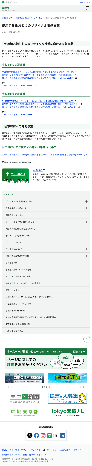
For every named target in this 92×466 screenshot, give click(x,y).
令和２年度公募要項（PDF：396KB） (18, 114)
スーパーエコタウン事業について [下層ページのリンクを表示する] (47, 221)
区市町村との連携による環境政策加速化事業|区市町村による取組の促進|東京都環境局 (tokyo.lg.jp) (44, 154)
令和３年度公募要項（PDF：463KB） (18, 85)
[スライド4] (47, 387)
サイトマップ (52, 449)
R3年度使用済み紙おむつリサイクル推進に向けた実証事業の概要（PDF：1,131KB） (38, 72)
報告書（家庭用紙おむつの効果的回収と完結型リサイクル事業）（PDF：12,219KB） (38, 77)
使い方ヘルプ (36, 449)
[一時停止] (50, 387)
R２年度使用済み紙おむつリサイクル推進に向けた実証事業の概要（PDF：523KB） (38, 101)
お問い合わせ (7, 449)
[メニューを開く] (87, 8)
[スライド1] (42, 387)
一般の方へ (76, 449)
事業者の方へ (7, 454)
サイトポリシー (22, 449)
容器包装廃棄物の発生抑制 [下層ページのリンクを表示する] (47, 255)
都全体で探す (85, 2)
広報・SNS (41, 454)
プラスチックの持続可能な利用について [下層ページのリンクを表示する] (47, 201)
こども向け (65, 449)
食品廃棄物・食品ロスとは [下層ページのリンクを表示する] (47, 208)
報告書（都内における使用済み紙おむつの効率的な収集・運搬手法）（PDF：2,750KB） (40, 106)
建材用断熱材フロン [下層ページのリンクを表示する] (47, 249)
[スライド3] (44, 387)
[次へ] (83, 387)
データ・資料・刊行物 (25, 454)
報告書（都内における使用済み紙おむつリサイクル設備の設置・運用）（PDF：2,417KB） (40, 103)
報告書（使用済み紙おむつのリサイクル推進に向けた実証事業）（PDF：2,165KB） (38, 74)
